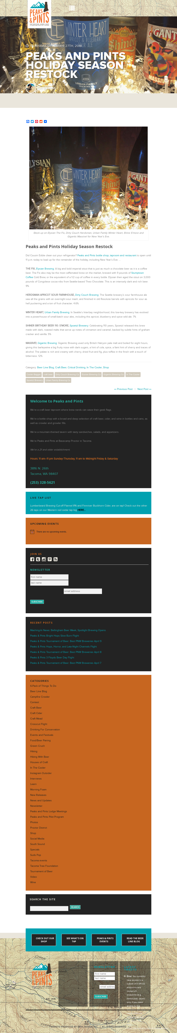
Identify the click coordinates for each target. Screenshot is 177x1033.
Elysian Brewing (45, 268)
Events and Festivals (41, 735)
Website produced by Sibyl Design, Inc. (74, 1026)
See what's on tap (75, 940)
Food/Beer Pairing (40, 740)
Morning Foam (38, 789)
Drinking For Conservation (45, 729)
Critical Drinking (76, 367)
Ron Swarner (46, 88)
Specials (35, 849)
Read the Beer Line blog (134, 940)
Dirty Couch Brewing (87, 294)
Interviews (36, 778)
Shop (106, 367)
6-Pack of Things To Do (43, 685)
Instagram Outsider (41, 773)
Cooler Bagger (34, 374)
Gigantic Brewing (47, 343)
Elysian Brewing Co (91, 374)
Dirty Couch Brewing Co (67, 374)
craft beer (48, 374)
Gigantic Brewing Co (113, 374)
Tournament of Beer (41, 871)
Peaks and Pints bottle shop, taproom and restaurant (106, 255)
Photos (34, 822)
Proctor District (38, 827)
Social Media (37, 838)
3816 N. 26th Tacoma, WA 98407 (44, 471)
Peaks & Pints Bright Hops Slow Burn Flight (54, 635)
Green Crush (37, 745)
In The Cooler (94, 367)
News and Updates (41, 800)
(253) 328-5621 (42, 482)
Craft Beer (60, 367)
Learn (33, 784)
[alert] (88, 532)
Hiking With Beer (39, 756)
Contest (34, 702)
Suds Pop (35, 855)
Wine (33, 882)
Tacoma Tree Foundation (44, 866)
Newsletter (36, 805)
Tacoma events (38, 860)
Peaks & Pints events (104, 940)
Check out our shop (44, 940)
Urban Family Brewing (57, 312)
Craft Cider (36, 713)
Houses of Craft (39, 762)
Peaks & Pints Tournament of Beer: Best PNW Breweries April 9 (65, 641)
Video (33, 876)
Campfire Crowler (40, 696)
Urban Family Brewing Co (58, 380)
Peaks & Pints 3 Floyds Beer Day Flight (52, 657)
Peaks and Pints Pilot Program (47, 816)
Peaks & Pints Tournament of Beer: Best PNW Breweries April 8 (65, 652)
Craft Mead (36, 718)
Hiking (33, 751)
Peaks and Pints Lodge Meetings (48, 811)
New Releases (38, 795)
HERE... (82, 510)
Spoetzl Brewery (79, 325)
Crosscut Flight (38, 724)
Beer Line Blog (45, 367)
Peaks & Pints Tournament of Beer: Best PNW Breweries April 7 (65, 663)
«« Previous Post (123, 389)
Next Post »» (144, 389)
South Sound (37, 844)
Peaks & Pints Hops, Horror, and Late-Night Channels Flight (63, 646)
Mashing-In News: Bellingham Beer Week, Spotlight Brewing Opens (68, 630)
